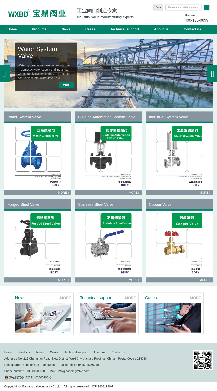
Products (39, 29)
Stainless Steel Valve (95, 204)
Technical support (124, 29)
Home (12, 29)
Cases (90, 29)
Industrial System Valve (168, 117)
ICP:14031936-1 (102, 386)
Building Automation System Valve (106, 117)
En (158, 7)
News (65, 29)
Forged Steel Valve (23, 204)
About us (161, 29)
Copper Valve (160, 204)
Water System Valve (37, 52)
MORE (66, 85)
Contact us (192, 29)
